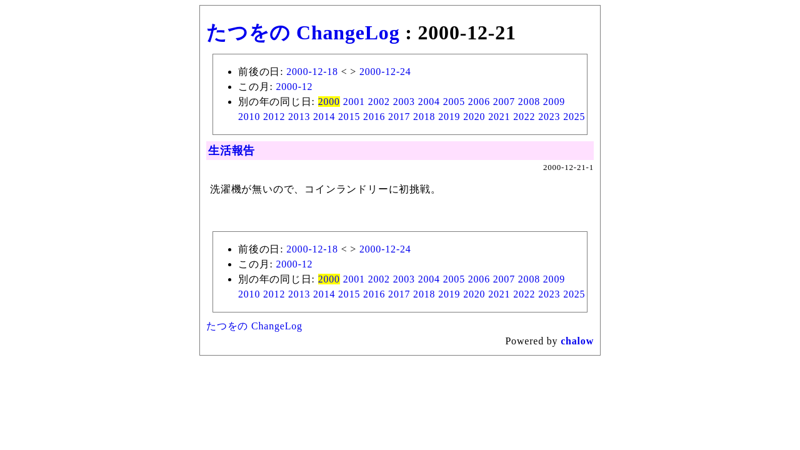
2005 (454, 101)
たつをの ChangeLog (302, 32)
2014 (324, 116)
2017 (399, 116)
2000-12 (294, 86)
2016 (374, 116)
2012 (274, 116)
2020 (474, 116)
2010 (249, 116)
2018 (424, 116)
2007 (504, 101)
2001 (354, 101)
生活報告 (231, 150)
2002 (379, 101)
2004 (429, 101)
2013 (299, 116)
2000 (329, 101)
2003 (404, 101)
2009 (554, 101)
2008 (529, 101)
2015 (349, 116)
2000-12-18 (312, 71)
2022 (524, 116)
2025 (574, 116)
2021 (499, 116)
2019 (449, 116)
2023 (549, 116)
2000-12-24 (385, 71)
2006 (479, 101)
